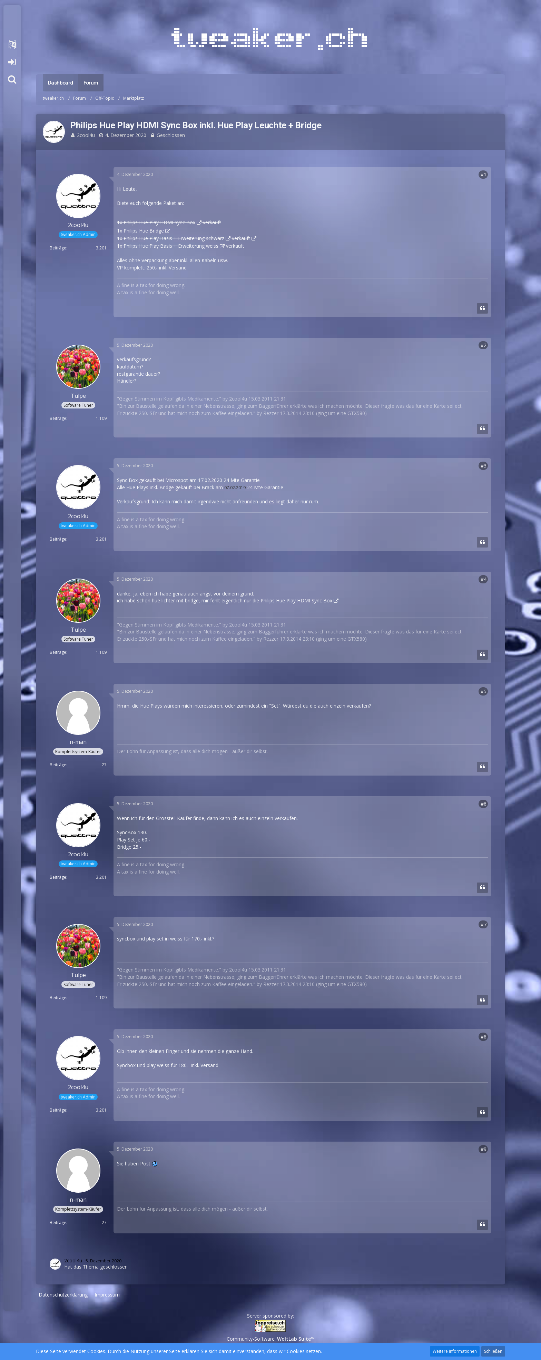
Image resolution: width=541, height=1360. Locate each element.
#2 (483, 345)
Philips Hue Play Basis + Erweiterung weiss (171, 246)
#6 (483, 803)
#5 (483, 691)
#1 (483, 174)
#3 (483, 465)
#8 (483, 1036)
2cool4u (86, 135)
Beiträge (58, 248)
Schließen (493, 1351)
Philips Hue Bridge (144, 230)
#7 (483, 924)
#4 (483, 579)
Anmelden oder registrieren (11, 62)
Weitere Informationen (455, 1351)
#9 (483, 1149)
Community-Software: (271, 1339)
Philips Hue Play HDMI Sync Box (159, 222)
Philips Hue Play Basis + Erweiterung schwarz (174, 238)
